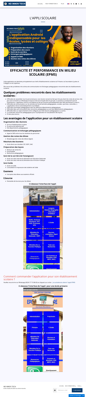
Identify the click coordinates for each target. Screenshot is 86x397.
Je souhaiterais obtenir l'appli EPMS (64, 282)
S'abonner (77, 390)
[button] (52, 4)
